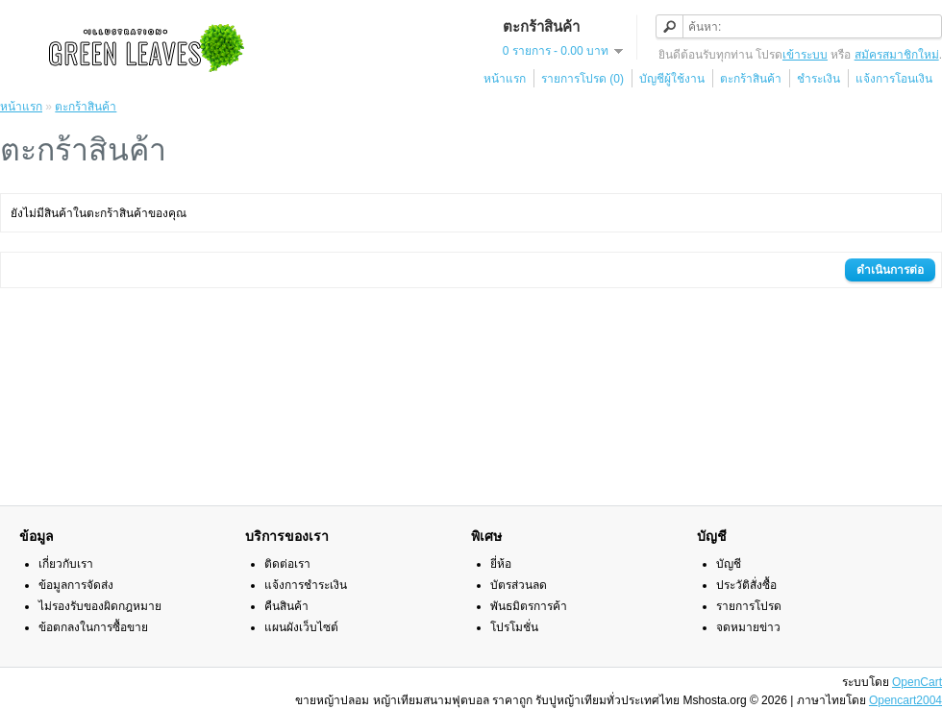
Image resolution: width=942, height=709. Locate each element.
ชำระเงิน (818, 79)
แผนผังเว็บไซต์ (301, 627)
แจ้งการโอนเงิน (893, 79)
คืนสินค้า (286, 606)
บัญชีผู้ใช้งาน (672, 79)
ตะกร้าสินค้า (750, 79)
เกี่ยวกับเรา (65, 564)
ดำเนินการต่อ (890, 270)
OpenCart (917, 682)
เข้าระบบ (805, 54)
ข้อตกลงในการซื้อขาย (93, 627)
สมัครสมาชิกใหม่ (897, 54)
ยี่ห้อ (500, 564)
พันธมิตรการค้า (528, 606)
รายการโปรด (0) (582, 79)
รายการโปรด (748, 606)
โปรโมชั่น (514, 627)
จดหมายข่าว (748, 627)
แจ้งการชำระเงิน (305, 585)
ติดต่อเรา (287, 564)
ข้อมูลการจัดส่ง (75, 585)
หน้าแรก (504, 79)
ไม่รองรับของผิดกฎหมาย (99, 606)
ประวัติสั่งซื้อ (746, 585)
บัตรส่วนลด (518, 585)
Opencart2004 (905, 700)
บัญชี (728, 564)
